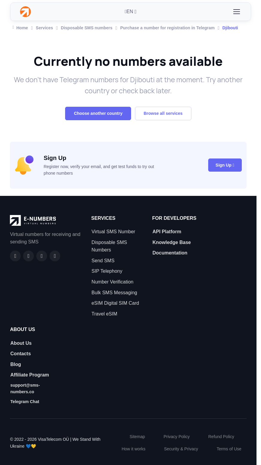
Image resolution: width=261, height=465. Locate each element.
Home (20, 27)
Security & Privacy (181, 448)
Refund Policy (221, 436)
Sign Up (225, 165)
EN (129, 11)
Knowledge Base (171, 242)
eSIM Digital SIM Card (115, 303)
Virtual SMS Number (113, 231)
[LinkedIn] (41, 256)
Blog (15, 364)
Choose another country (98, 113)
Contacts (20, 353)
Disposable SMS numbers (86, 27)
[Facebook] (15, 256)
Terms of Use (229, 448)
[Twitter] (55, 256)
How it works (133, 448)
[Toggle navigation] (236, 11)
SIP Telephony (107, 271)
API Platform (166, 231)
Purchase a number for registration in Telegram (167, 27)
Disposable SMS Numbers (109, 246)
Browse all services (163, 113)
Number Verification (113, 281)
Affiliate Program (29, 374)
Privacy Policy (177, 436)
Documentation (169, 252)
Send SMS (103, 260)
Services (44, 27)
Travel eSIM (104, 313)
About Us (21, 343)
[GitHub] (28, 256)
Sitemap (137, 436)
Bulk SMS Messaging (114, 292)
